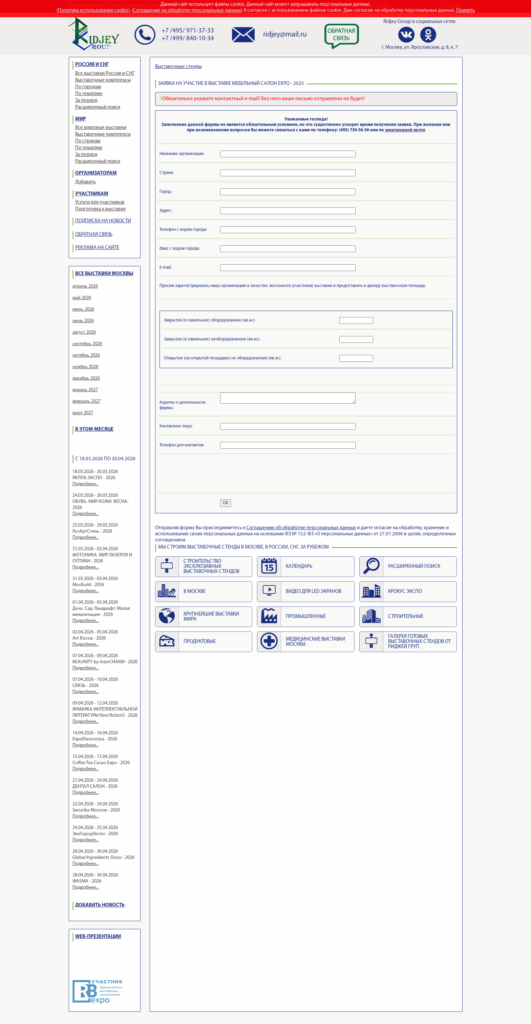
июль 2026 (83, 321)
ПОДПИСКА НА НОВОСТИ (103, 221)
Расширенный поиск (97, 107)
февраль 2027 (86, 401)
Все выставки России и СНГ (105, 73)
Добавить (85, 182)
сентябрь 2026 (87, 344)
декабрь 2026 (86, 378)
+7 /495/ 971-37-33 (188, 31)
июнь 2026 (83, 309)
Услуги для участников (100, 202)
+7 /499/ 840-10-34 (188, 39)
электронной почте (405, 130)
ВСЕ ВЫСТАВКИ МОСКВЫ (104, 273)
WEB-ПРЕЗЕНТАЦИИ (98, 936)
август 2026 (84, 332)
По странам (88, 141)
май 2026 (81, 297)
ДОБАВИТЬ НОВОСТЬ (100, 905)
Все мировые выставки (100, 127)
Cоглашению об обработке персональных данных (301, 528)
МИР (80, 119)
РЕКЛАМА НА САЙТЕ (97, 247)
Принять (465, 10)
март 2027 (82, 413)
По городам (88, 87)
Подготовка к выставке (100, 209)
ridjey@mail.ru (285, 35)
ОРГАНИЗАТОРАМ (96, 173)
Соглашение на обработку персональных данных (187, 10)
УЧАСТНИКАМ (91, 194)
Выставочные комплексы (103, 80)
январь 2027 (85, 390)
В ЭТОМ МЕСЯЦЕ (94, 429)
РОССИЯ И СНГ (92, 64)
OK (225, 503)
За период (86, 100)
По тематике (89, 93)
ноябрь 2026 (85, 367)
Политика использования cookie (93, 10)
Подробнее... (85, 484)
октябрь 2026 (86, 355)
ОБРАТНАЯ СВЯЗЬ (93, 234)
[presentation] (211, 474)
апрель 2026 (85, 286)
